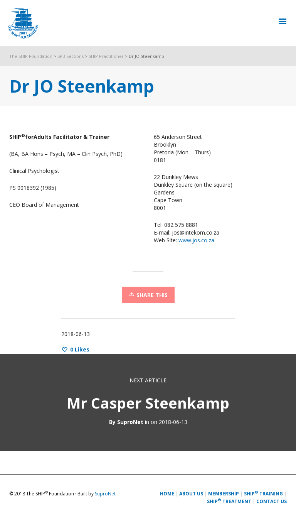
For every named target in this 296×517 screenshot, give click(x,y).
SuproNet (130, 422)
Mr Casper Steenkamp (148, 403)
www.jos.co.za (196, 240)
